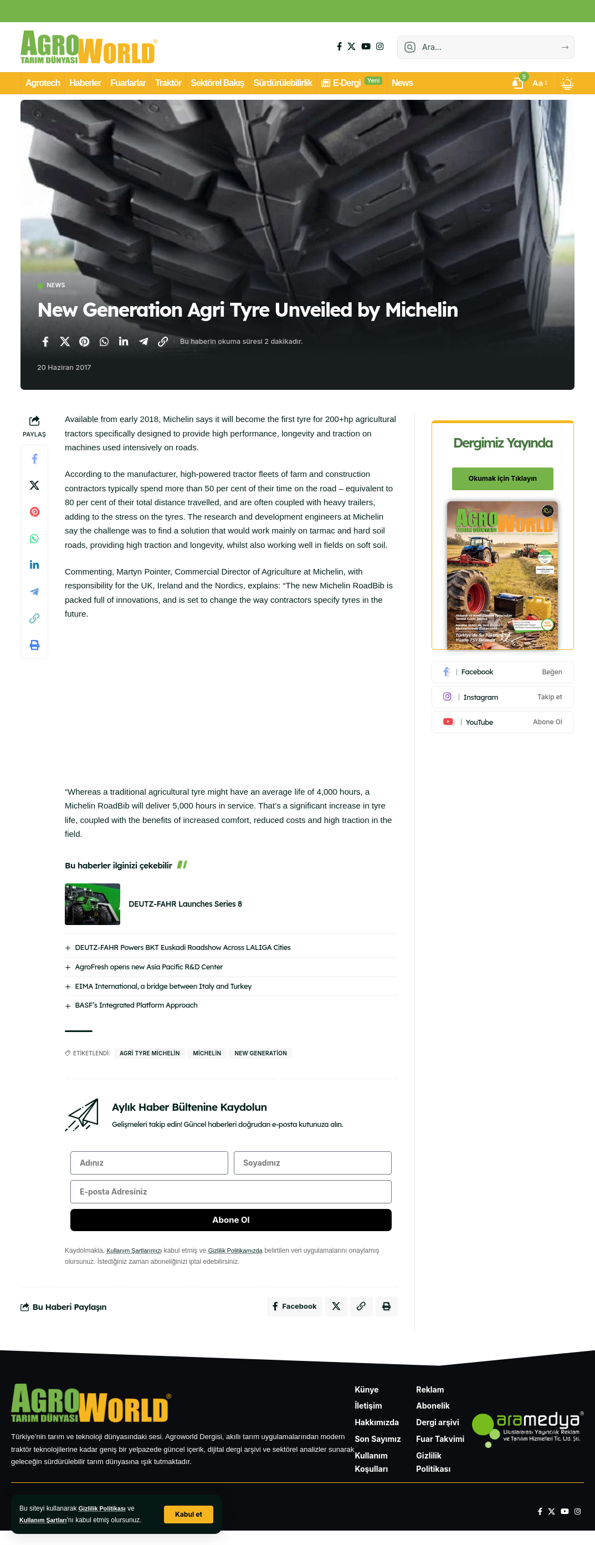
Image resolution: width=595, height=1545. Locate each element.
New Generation (260, 1054)
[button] (187, 1514)
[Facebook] (339, 46)
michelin (207, 1054)
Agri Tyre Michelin (150, 1054)
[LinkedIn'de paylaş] (123, 343)
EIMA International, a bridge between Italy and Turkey (163, 987)
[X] (351, 46)
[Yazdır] (34, 646)
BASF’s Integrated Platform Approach (136, 1006)
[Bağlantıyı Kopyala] (163, 343)
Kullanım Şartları (45, 1520)
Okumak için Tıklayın (503, 472)
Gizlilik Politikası (105, 1508)
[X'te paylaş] (65, 343)
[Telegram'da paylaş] (143, 343)
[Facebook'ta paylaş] (45, 343)
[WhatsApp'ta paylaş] (104, 343)
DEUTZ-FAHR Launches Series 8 (185, 905)
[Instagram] (379, 46)
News (59, 286)
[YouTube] (365, 46)
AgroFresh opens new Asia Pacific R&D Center (149, 967)
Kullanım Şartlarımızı (137, 1261)
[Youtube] (503, 716)
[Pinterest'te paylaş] (84, 343)
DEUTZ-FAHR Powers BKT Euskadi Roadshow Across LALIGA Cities (182, 948)
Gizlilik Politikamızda (244, 1261)
